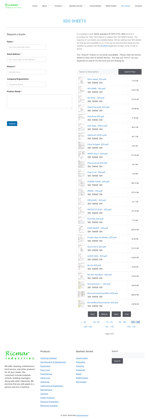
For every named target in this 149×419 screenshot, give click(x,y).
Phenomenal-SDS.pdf (97, 163)
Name (10, 42)
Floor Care (45, 370)
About (47, 5)
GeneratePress (82, 415)
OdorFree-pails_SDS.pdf (98, 107)
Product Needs (14, 91)
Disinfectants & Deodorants (53, 362)
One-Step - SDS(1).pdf (97, 125)
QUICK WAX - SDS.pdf (97, 256)
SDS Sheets (125, 6)
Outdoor (44, 393)
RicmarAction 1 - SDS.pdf (98, 284)
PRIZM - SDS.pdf (94, 190)
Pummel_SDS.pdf (95, 218)
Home (34, 6)
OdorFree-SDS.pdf (95, 116)
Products (61, 5)
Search (115, 351)
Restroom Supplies (49, 405)
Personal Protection (49, 401)
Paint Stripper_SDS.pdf (97, 144)
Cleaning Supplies (48, 358)
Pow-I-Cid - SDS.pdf (96, 172)
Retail (78, 374)
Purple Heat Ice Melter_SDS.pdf (101, 237)
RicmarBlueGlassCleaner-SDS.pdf (102, 302)
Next (116, 314)
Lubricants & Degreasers (51, 385)
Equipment (45, 366)
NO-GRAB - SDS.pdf (96, 88)
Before (104, 314)
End (127, 314)
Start (92, 314)
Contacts (138, 6)
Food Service (46, 374)
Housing (80, 366)
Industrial (44, 381)
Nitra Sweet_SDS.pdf (96, 79)
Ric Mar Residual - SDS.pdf (99, 274)
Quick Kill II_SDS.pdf (96, 246)
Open (89, 82)
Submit (12, 123)
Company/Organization (18, 79)
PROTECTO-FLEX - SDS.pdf (99, 209)
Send (100, 82)
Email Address (14, 54)
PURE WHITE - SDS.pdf (97, 228)
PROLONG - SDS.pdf (96, 200)
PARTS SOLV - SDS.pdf (97, 153)
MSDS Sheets (111, 6)
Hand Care (45, 378)
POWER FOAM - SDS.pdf (98, 181)
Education (80, 362)
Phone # (11, 66)
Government (82, 358)
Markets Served (78, 5)
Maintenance (46, 389)
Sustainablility (95, 6)
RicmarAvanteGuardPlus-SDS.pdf (102, 293)
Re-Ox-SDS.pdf (94, 265)
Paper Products (47, 397)
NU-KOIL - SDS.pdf (95, 97)
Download (95, 82)
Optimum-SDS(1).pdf (97, 135)
